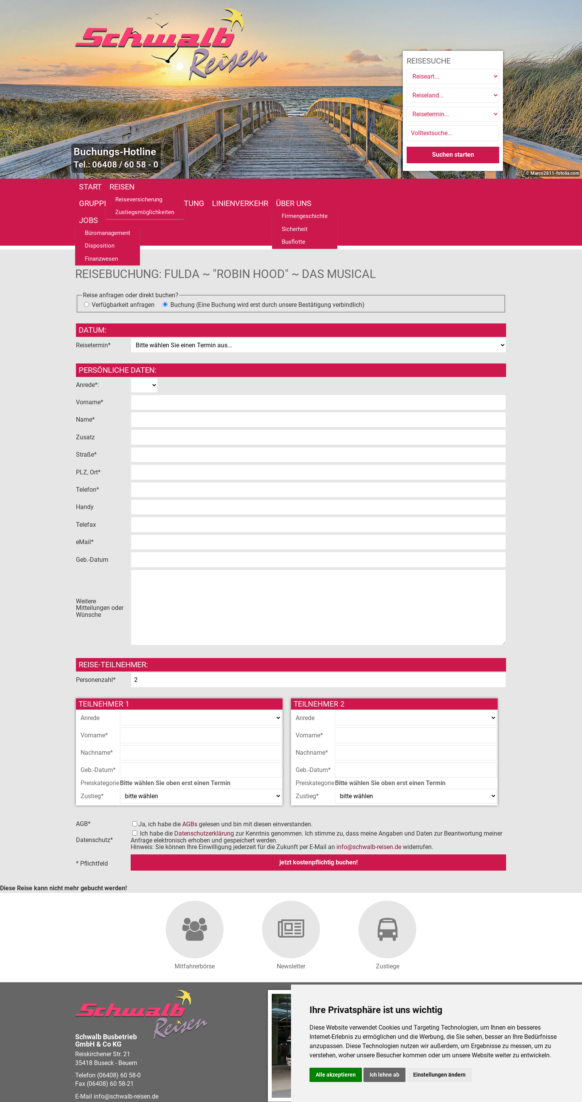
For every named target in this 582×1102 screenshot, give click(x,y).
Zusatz (86, 386)
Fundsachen (433, 186)
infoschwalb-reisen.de (368, 796)
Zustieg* (92, 745)
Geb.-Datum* (98, 719)
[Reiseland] (453, 95)
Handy (85, 456)
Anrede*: (87, 334)
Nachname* (97, 702)
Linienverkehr (303, 186)
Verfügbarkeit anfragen (123, 254)
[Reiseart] (453, 76)
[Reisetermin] (453, 114)
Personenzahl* (96, 629)
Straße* (87, 404)
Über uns (357, 186)
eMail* (85, 491)
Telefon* (88, 438)
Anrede (90, 667)
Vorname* (90, 351)
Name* (86, 369)
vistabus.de (120, 1082)
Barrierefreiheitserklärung (255, 1073)
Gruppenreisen (172, 186)
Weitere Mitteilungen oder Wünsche (99, 557)
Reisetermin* (93, 294)
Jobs (391, 186)
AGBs (189, 773)
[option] (291, 89)
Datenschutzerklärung (204, 783)
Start (90, 186)
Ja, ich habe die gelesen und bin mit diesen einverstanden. (225, 773)
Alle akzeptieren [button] (336, 1075)
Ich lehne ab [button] (384, 1075)
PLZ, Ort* (89, 421)
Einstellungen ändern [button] (439, 1075)
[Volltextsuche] (453, 133)
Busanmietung (238, 186)
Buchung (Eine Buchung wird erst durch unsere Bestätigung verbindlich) (267, 254)
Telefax (87, 473)
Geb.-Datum (93, 508)
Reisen (122, 186)
